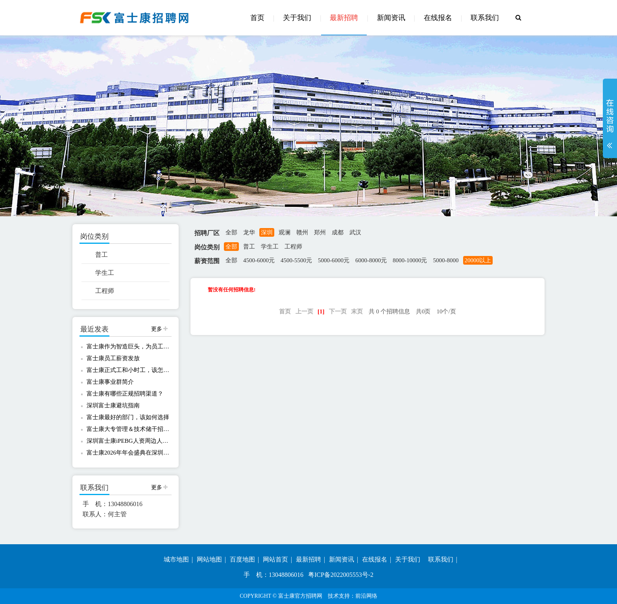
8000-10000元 (410, 260)
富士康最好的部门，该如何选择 (128, 417)
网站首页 (275, 559)
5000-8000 (446, 260)
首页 (257, 18)
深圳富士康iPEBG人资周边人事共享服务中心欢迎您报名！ (128, 441)
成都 (338, 232)
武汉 (355, 232)
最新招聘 (344, 18)
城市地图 (176, 559)
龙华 (249, 232)
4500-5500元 (296, 260)
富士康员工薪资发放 (113, 358)
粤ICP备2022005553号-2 (340, 574)
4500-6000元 (259, 260)
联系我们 (485, 18)
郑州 (320, 232)
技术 (333, 596)
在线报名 (438, 18)
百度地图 (242, 559)
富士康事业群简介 (110, 382)
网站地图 (209, 559)
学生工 (104, 272)
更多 (159, 329)
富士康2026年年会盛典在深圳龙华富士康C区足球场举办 (128, 452)
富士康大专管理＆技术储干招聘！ (128, 429)
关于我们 (297, 18)
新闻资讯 (391, 18)
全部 (231, 232)
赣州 (302, 232)
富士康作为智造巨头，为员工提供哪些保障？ (128, 346)
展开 (610, 123)
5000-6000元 (333, 260)
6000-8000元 (371, 260)
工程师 (104, 290)
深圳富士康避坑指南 (113, 405)
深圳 (267, 232)
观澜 (284, 232)
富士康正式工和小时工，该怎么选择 (128, 370)
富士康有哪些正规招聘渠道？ (125, 393)
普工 (101, 254)
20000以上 (478, 260)
